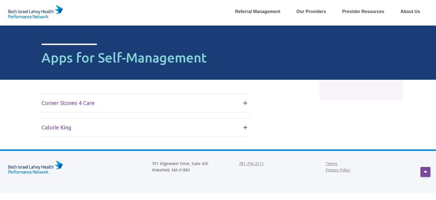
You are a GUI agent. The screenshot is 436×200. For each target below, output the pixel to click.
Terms (331, 163)
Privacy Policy (338, 169)
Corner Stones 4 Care (144, 103)
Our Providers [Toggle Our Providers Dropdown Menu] (311, 11)
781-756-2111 (251, 163)
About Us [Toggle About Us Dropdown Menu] (410, 11)
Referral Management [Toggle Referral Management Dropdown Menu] (257, 11)
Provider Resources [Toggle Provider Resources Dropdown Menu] (363, 11)
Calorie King (144, 127)
